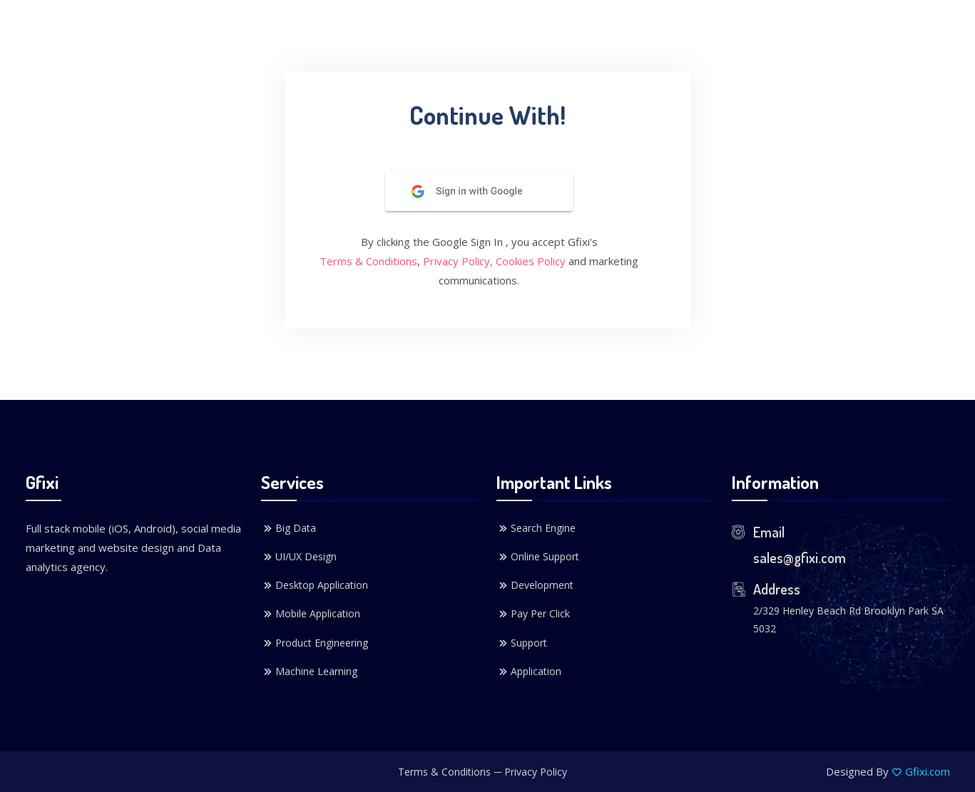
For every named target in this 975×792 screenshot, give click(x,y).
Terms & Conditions (368, 261)
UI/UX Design (299, 557)
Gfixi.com (927, 771)
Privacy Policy (535, 771)
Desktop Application (314, 585)
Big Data (288, 528)
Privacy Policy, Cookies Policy (494, 261)
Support (521, 643)
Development (534, 585)
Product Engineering (314, 643)
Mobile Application (310, 614)
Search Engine (536, 528)
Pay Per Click (533, 614)
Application (528, 671)
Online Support (537, 557)
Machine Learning (309, 671)
